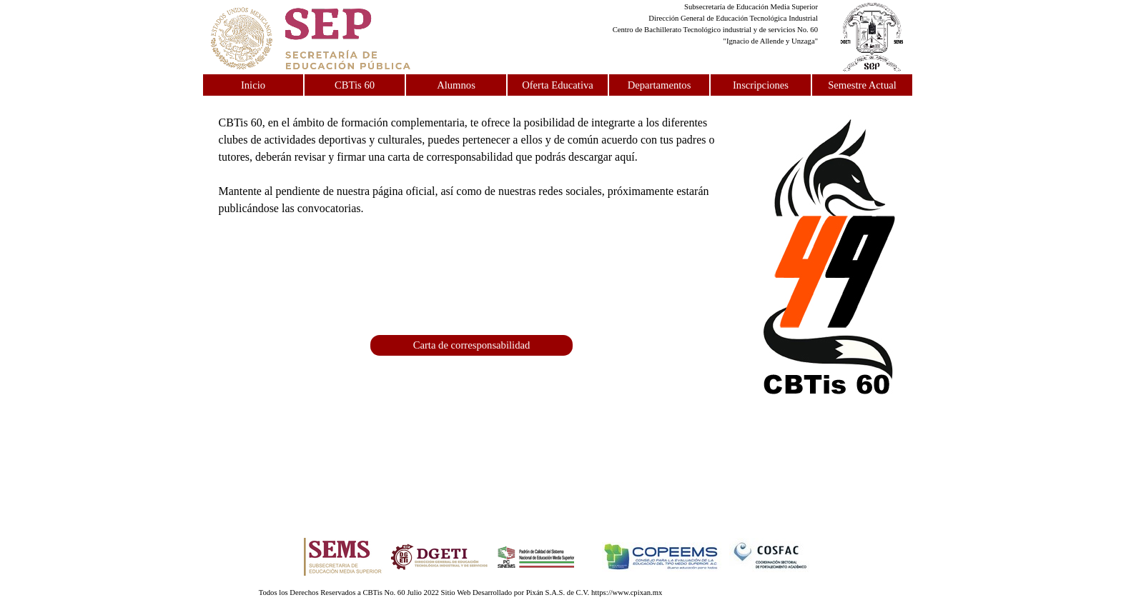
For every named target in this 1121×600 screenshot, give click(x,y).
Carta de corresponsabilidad (471, 345)
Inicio (253, 85)
